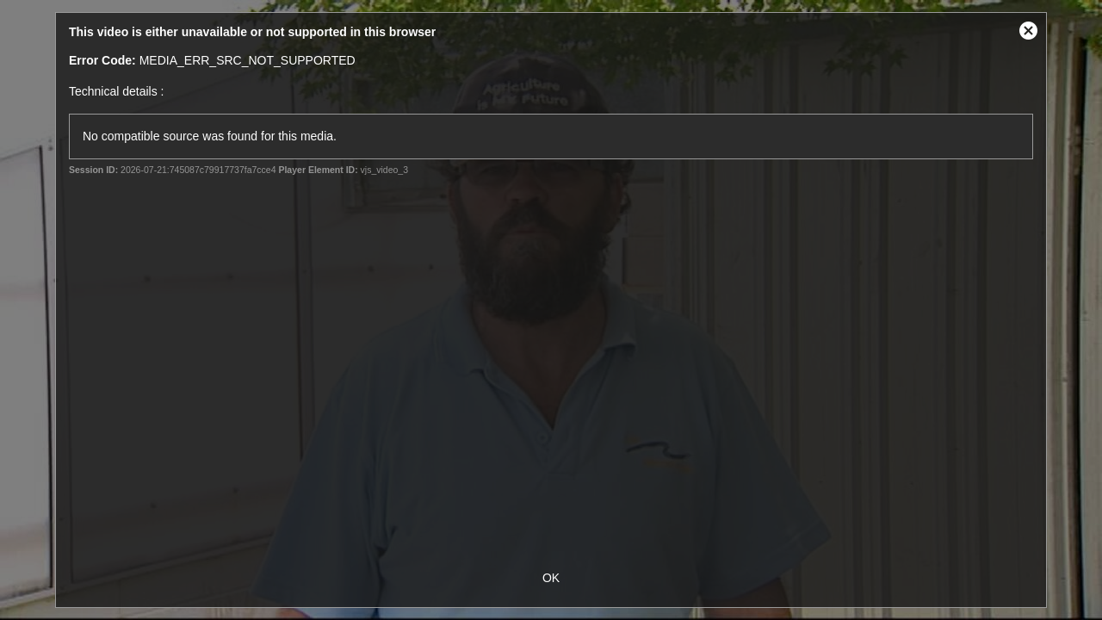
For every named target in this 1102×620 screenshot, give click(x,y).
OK (551, 578)
